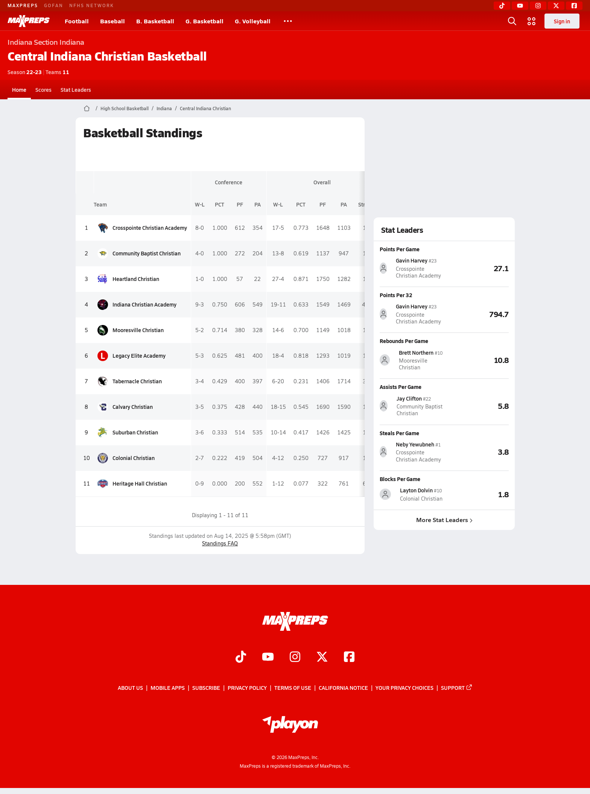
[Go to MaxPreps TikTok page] (241, 657)
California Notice (343, 687)
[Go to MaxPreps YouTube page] (268, 657)
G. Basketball (205, 21)
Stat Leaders (76, 89)
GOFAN (53, 5)
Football (77, 21)
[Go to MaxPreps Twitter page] (322, 657)
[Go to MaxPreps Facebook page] (349, 657)
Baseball (112, 21)
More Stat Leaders (444, 519)
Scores (43, 89)
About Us (130, 687)
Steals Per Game (399, 432)
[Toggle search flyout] (512, 21)
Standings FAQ (220, 543)
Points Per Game (400, 249)
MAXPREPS (23, 5)
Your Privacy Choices (404, 687)
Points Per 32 (396, 294)
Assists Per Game (400, 386)
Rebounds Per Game (404, 340)
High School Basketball (124, 108)
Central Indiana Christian (205, 108)
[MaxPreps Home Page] (87, 108)
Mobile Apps (168, 687)
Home (19, 89)
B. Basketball (155, 21)
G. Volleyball (253, 21)
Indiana (164, 108)
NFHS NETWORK (91, 5)
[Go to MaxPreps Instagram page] (295, 657)
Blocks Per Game (400, 478)
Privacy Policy (247, 687)
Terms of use (292, 687)
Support (457, 687)
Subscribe (206, 687)
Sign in (562, 21)
